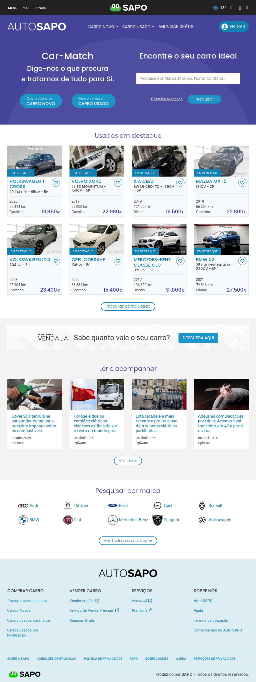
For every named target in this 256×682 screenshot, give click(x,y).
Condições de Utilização (56, 658)
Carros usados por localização (22, 632)
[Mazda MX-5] (221, 161)
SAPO (24, 674)
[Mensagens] (201, 26)
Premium (142, 610)
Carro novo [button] (101, 26)
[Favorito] (56, 183)
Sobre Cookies (156, 658)
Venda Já (142, 600)
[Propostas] (212, 26)
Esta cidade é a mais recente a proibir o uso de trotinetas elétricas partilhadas (157, 423)
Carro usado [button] (136, 26)
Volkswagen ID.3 (30, 262)
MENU (13, 8)
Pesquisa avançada (166, 99)
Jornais (39, 8)
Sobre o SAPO (18, 658)
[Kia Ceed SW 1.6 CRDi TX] (159, 161)
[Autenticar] (240, 8)
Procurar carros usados (27, 600)
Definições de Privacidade (215, 658)
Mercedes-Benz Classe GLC (154, 264)
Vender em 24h (84, 600)
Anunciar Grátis (175, 26)
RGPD (134, 658)
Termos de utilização (211, 620)
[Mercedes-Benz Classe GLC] (159, 239)
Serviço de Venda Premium (94, 610)
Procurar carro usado (128, 306)
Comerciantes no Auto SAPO (218, 630)
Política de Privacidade (103, 658)
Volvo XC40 (92, 186)
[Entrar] (233, 26)
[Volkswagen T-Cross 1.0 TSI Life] (34, 161)
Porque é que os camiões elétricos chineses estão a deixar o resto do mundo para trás (95, 426)
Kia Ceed (154, 186)
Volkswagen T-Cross (30, 186)
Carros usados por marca (28, 620)
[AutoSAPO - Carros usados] (36, 26)
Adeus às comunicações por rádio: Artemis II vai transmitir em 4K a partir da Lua (221, 423)
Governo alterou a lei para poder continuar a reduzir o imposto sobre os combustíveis (34, 423)
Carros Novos (18, 610)
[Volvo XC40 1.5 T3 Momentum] (97, 161)
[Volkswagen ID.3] (34, 239)
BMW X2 (216, 264)
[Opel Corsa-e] (97, 239)
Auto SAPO (203, 600)
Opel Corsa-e (92, 262)
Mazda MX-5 (216, 184)
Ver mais (128, 461)
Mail (26, 8)
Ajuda (198, 610)
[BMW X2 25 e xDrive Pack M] (221, 239)
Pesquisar (204, 99)
